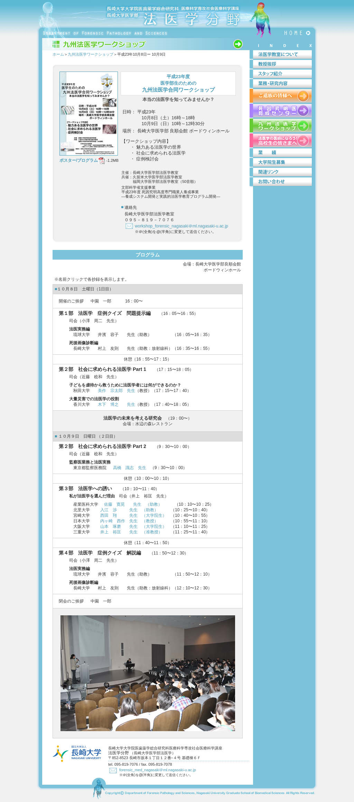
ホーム (58, 54)
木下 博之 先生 (116, 404)
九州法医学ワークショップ (90, 54)
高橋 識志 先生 (129, 467)
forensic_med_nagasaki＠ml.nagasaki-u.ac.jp (157, 770)
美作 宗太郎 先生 (116, 390)
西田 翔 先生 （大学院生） (133, 515)
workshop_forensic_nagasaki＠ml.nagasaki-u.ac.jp (181, 226)
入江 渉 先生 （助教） (129, 509)
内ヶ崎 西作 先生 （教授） (129, 521)
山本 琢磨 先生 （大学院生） (133, 526)
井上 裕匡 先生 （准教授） (131, 532)
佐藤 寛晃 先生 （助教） (133, 504)
